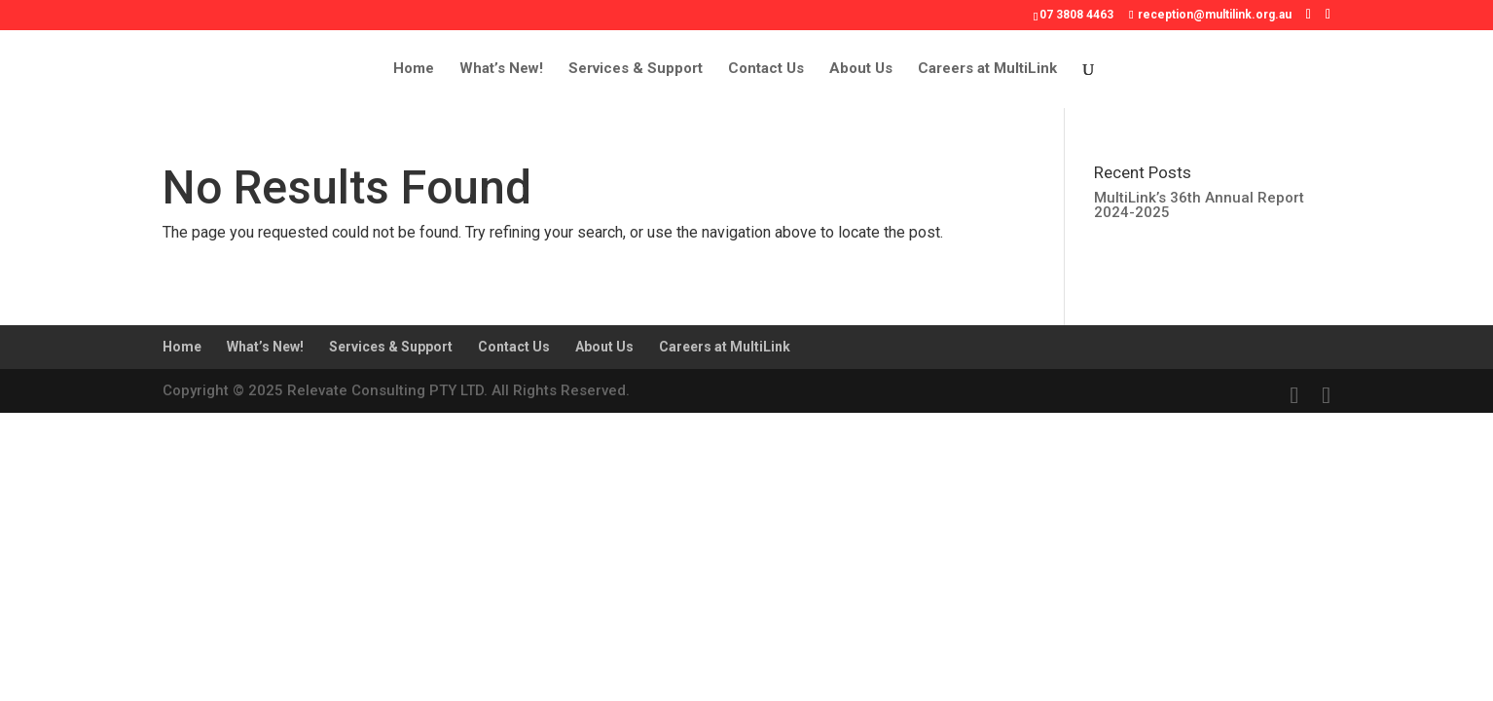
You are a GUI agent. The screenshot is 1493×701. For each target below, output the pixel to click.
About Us (860, 69)
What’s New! (501, 69)
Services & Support (635, 69)
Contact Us (766, 69)
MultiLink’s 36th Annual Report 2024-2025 (1199, 205)
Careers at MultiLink (987, 69)
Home (413, 69)
